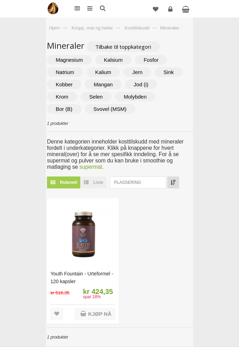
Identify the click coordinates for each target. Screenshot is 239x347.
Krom (62, 97)
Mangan (103, 84)
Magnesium (69, 60)
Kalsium (113, 60)
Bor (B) (64, 109)
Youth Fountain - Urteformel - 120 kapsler (81, 277)
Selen (96, 97)
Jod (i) (141, 84)
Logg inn (171, 12)
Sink (169, 72)
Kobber (64, 84)
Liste (91, 182)
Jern (137, 72)
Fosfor (151, 60)
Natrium (65, 72)
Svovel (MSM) (110, 109)
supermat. (92, 167)
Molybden (135, 97)
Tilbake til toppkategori (123, 46)
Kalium (103, 72)
